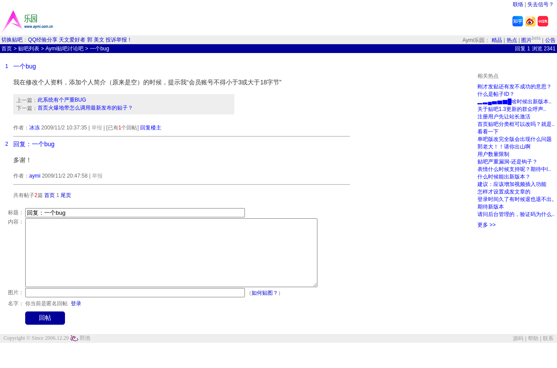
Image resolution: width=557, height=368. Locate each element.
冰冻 (34, 128)
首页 (6, 49)
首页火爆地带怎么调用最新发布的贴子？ (85, 108)
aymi (34, 176)
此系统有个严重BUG (62, 100)
